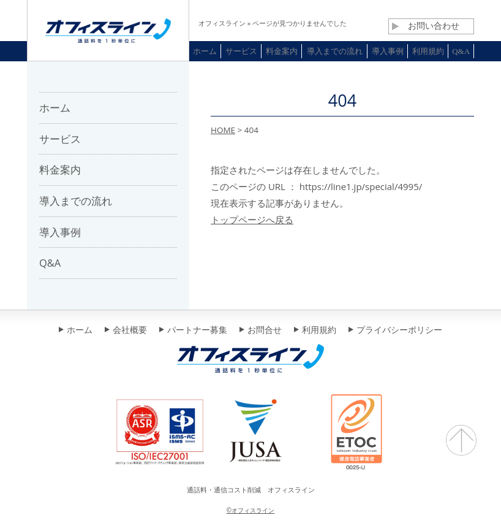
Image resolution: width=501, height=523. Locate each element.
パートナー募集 (193, 330)
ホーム (75, 330)
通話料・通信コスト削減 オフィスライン (251, 489)
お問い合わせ (425, 25)
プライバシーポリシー (395, 330)
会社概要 (126, 330)
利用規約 (315, 330)
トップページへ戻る (252, 219)
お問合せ (260, 330)
